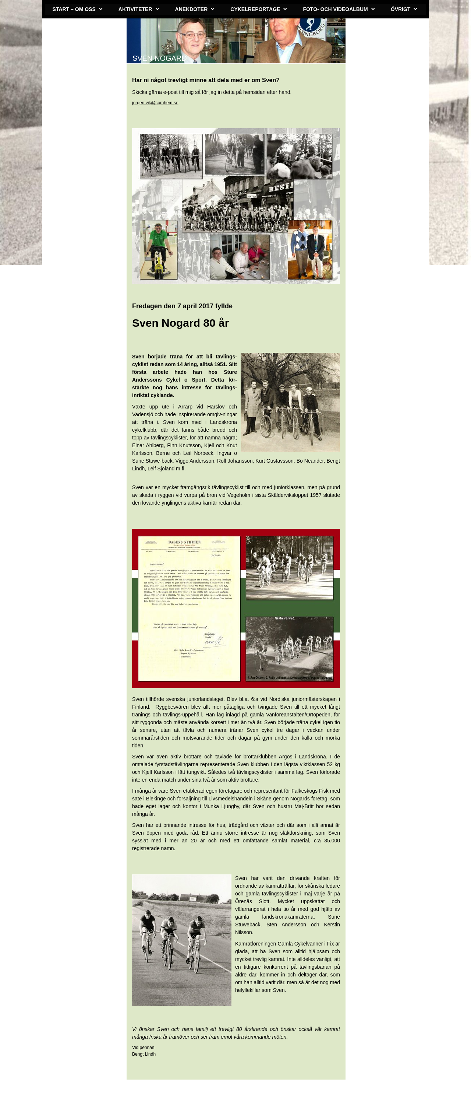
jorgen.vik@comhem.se (155, 102)
